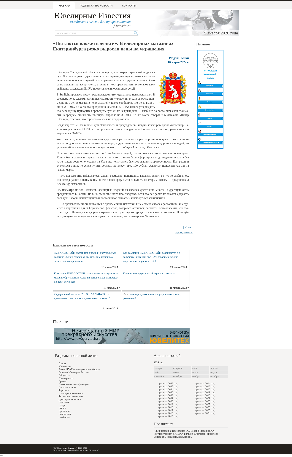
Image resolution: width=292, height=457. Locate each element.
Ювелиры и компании (71, 393)
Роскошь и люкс (68, 387)
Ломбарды (64, 417)
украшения (165, 294)
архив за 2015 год (167, 416)
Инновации (65, 366)
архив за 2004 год (205, 413)
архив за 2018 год (167, 407)
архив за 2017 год (167, 410)
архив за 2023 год (167, 392)
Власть (62, 363)
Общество (64, 375)
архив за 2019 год (167, 404)
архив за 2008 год (205, 401)
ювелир (134, 294)
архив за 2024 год (167, 389)
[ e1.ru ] (188, 227)
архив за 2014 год (205, 383)
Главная (64, 5)
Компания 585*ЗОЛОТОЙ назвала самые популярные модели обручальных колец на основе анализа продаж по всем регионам (86, 277)
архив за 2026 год (167, 383)
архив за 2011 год (204, 392)
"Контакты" (94, 450)
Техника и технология (71, 396)
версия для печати (184, 232)
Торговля (64, 390)
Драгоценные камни (70, 399)
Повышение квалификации (74, 384)
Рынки (62, 408)
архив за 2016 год (167, 413)
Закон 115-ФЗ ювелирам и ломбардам (79, 369)
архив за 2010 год (205, 395)
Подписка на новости (96, 5)
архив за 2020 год (167, 401)
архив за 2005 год (205, 410)
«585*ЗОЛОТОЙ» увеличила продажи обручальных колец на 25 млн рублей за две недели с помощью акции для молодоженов (85, 256)
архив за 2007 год (205, 404)
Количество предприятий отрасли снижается (149, 273)
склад (177, 294)
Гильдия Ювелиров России (74, 372)
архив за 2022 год (167, 395)
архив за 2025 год (167, 386)
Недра (62, 405)
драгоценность (149, 294)
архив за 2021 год (167, 398)
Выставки (64, 402)
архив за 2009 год (205, 398)
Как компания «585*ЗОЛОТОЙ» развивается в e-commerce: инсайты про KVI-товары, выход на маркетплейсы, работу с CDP (152, 256)
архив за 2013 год (205, 386)
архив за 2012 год (205, 389)
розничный (129, 298)
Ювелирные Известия (92, 15)
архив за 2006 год (205, 407)
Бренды (63, 381)
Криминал (64, 411)
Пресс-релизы (66, 378)
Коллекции (65, 414)
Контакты (129, 5)
